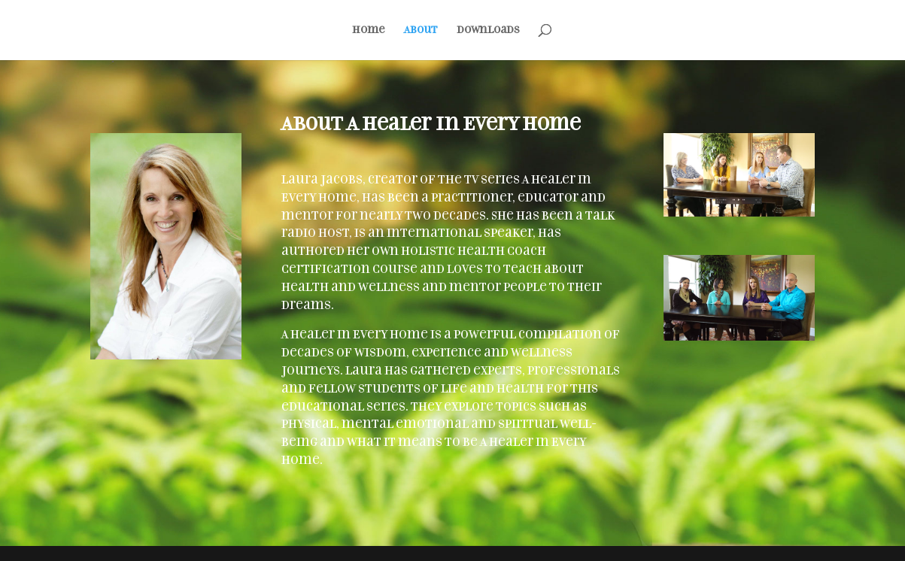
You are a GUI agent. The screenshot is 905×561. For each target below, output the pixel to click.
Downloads (488, 29)
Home (368, 29)
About (421, 29)
